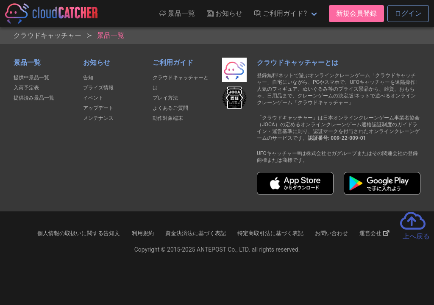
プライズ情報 (98, 88)
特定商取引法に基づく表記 (270, 233)
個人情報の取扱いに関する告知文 (78, 233)
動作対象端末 (168, 118)
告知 (88, 77)
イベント (93, 98)
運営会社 (374, 233)
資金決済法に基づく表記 (195, 233)
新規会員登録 (356, 13)
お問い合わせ (331, 233)
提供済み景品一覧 (34, 98)
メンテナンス (98, 118)
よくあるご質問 (170, 108)
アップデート (98, 108)
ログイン (408, 13)
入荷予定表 (26, 88)
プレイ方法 (165, 98)
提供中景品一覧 (31, 77)
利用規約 (143, 233)
